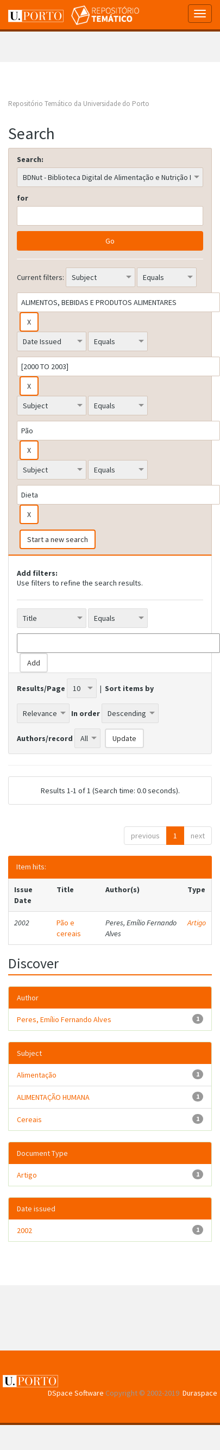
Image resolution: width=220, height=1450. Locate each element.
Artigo (196, 923)
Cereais (29, 1119)
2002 (24, 1230)
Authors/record (45, 738)
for (22, 198)
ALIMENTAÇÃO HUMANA (53, 1097)
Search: (30, 159)
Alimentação (36, 1075)
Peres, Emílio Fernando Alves (64, 1019)
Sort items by (129, 688)
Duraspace (200, 1393)
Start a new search (57, 539)
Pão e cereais (68, 928)
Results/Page (41, 688)
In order (85, 713)
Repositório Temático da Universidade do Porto (78, 103)
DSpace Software (76, 1393)
